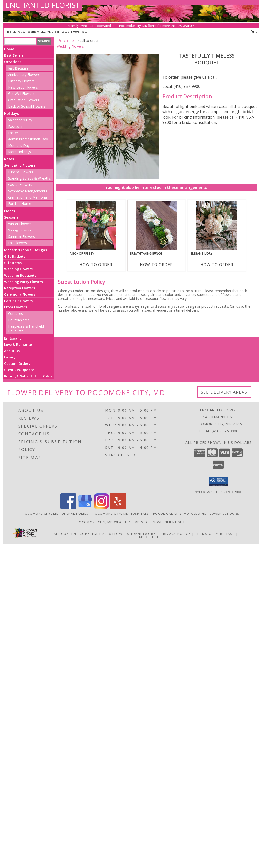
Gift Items (13, 262)
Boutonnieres (18, 320)
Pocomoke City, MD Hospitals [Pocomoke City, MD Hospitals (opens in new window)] (121, 513)
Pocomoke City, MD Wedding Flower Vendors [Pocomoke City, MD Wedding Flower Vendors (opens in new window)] (196, 513)
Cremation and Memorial (28, 197)
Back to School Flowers (26, 106)
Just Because (18, 68)
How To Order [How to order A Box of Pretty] (95, 264)
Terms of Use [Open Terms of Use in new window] (145, 537)
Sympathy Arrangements (27, 191)
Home (9, 49)
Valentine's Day (20, 120)
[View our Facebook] (68, 507)
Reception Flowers (19, 288)
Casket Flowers (20, 184)
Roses (9, 159)
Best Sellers (14, 55)
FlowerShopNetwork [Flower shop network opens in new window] (134, 534)
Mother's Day (18, 145)
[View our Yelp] (118, 507)
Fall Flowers (17, 242)
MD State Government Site (160, 522)
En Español (13, 338)
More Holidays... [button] (20, 151)
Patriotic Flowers (18, 300)
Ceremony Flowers (19, 294)
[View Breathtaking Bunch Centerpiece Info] (156, 225)
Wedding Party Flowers (23, 281)
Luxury (10, 357)
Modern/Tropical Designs (25, 250)
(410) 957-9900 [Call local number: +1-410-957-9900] (78, 31)
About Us (12, 351)
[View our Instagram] (101, 507)
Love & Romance (18, 344)
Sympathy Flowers (19, 165)
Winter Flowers (20, 223)
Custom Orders (17, 363)
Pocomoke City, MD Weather (103, 522)
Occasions (12, 61)
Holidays (11, 113)
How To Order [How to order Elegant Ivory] (216, 264)
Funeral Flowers (20, 172)
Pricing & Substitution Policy (28, 376)
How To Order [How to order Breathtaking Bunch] (156, 264)
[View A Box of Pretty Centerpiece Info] (96, 225)
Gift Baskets (14, 256)
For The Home (19, 203)
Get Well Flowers (21, 93)
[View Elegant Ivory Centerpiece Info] (216, 225)
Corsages (15, 313)
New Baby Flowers (23, 87)
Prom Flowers (15, 307)
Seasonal (11, 217)
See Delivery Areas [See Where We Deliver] (224, 392)
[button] (218, 481)
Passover (15, 126)
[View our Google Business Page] (85, 507)
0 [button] (254, 31)
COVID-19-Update (19, 369)
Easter (13, 132)
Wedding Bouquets (20, 275)
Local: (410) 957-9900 (181, 86)
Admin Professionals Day (28, 139)
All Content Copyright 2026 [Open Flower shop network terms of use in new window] (82, 534)
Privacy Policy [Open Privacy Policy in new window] (176, 534)
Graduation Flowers (23, 100)
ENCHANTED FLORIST (43, 5)
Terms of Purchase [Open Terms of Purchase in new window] (215, 534)
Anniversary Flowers (24, 74)
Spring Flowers (19, 230)
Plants (9, 211)
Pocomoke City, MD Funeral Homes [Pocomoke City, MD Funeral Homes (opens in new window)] (55, 513)
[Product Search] (20, 41)
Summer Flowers (21, 236)
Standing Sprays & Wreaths (29, 178)
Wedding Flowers (18, 269)
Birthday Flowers (21, 81)
